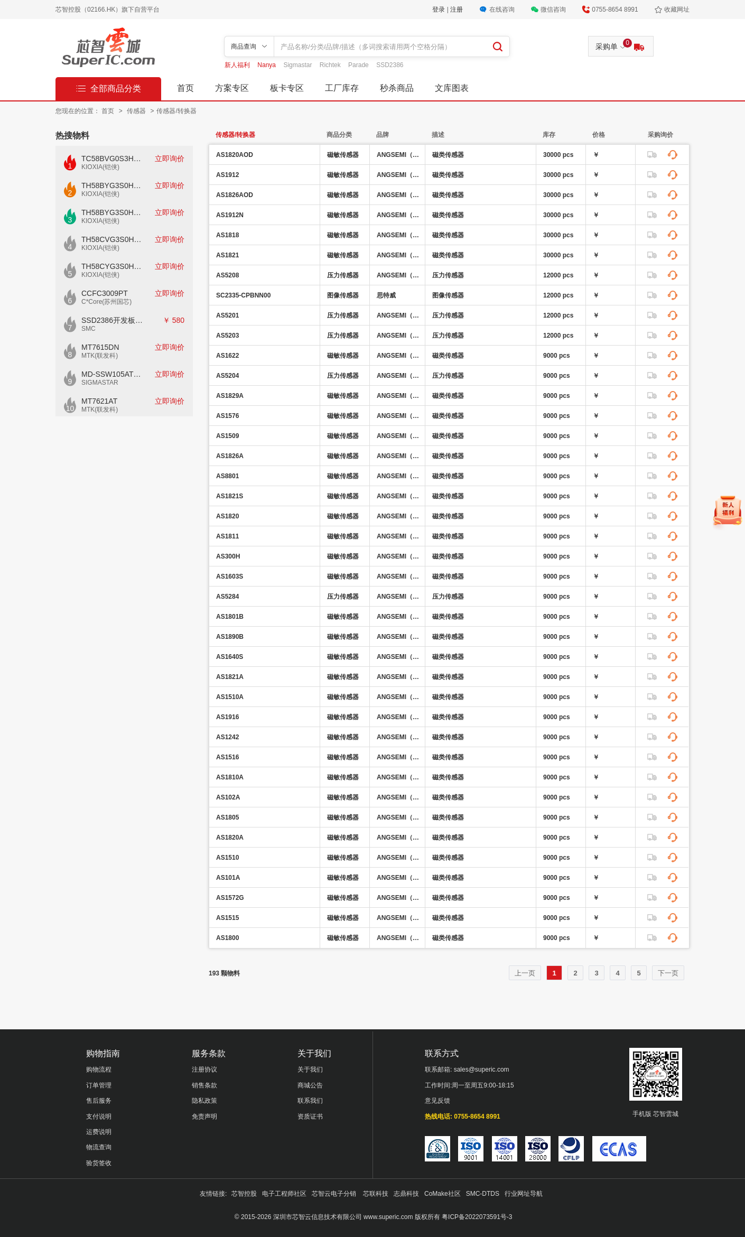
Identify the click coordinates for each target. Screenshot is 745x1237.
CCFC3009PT (104, 293)
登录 (439, 9)
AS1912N (230, 215)
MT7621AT (99, 401)
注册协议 (204, 1069)
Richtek (331, 65)
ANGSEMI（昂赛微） (399, 155)
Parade (359, 65)
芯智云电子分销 (335, 1193)
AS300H (228, 556)
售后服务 (98, 1100)
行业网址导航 (524, 1193)
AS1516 (227, 757)
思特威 (386, 295)
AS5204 (227, 375)
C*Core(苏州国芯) (106, 301)
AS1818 (227, 235)
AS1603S (229, 576)
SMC (88, 328)
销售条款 (204, 1085)
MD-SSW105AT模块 (112, 374)
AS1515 (227, 918)
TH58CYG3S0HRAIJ (112, 266)
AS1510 (227, 857)
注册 (456, 9)
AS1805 (227, 817)
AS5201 (227, 315)
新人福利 (238, 65)
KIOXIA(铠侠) (100, 167)
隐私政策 (204, 1100)
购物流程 (98, 1069)
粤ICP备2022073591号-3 (477, 1217)
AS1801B (230, 616)
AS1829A (230, 395)
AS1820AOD (234, 155)
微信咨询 (553, 9)
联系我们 (310, 1100)
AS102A (228, 797)
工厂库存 (342, 87)
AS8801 (227, 476)
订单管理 (98, 1085)
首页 (185, 87)
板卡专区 (287, 87)
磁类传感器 (448, 155)
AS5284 (227, 596)
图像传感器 (343, 295)
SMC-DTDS (482, 1193)
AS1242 (227, 737)
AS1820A (230, 837)
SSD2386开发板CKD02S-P (112, 320)
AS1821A (230, 677)
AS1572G (230, 897)
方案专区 (232, 87)
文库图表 (452, 87)
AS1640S (229, 657)
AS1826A (230, 456)
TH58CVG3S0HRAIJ (112, 239)
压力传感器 (343, 275)
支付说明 (98, 1116)
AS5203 (227, 335)
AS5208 (227, 275)
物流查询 (98, 1147)
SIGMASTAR (99, 382)
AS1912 (227, 175)
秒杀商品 (397, 87)
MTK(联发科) (99, 355)
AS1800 (227, 938)
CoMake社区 (442, 1193)
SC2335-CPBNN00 (243, 295)
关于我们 (310, 1069)
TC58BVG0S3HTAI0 (112, 158)
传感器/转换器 (176, 111)
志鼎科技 (406, 1193)
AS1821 (227, 255)
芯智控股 (244, 1193)
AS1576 (227, 416)
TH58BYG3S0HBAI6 (112, 212)
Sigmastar (298, 65)
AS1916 (227, 717)
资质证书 (310, 1116)
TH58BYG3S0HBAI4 (112, 185)
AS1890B (230, 636)
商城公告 (310, 1085)
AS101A (228, 877)
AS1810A (230, 777)
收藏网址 (677, 9)
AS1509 (227, 436)
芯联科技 (375, 1193)
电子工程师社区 (284, 1193)
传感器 (137, 111)
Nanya (267, 65)
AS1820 (227, 516)
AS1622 (227, 355)
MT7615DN (100, 347)
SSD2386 (389, 65)
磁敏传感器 (343, 155)
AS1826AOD (234, 195)
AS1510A (230, 697)
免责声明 (204, 1116)
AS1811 (227, 536)
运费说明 (98, 1132)
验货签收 (98, 1163)
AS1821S (229, 496)
